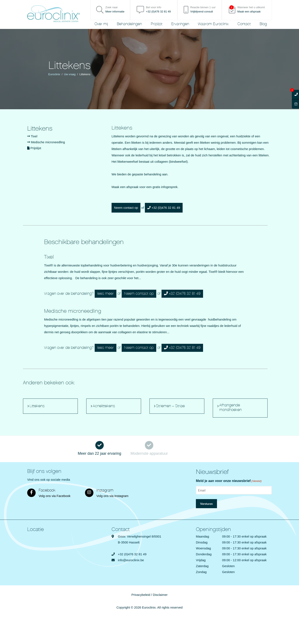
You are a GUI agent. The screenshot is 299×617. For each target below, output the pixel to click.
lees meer (105, 293)
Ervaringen (180, 24)
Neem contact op (126, 207)
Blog (263, 24)
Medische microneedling (46, 142)
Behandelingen (129, 24)
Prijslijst (156, 24)
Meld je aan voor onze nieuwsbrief (229, 481)
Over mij (101, 24)
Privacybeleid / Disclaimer (149, 595)
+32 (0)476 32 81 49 (163, 207)
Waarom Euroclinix (213, 24)
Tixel (32, 136)
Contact (244, 24)
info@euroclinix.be (131, 560)
